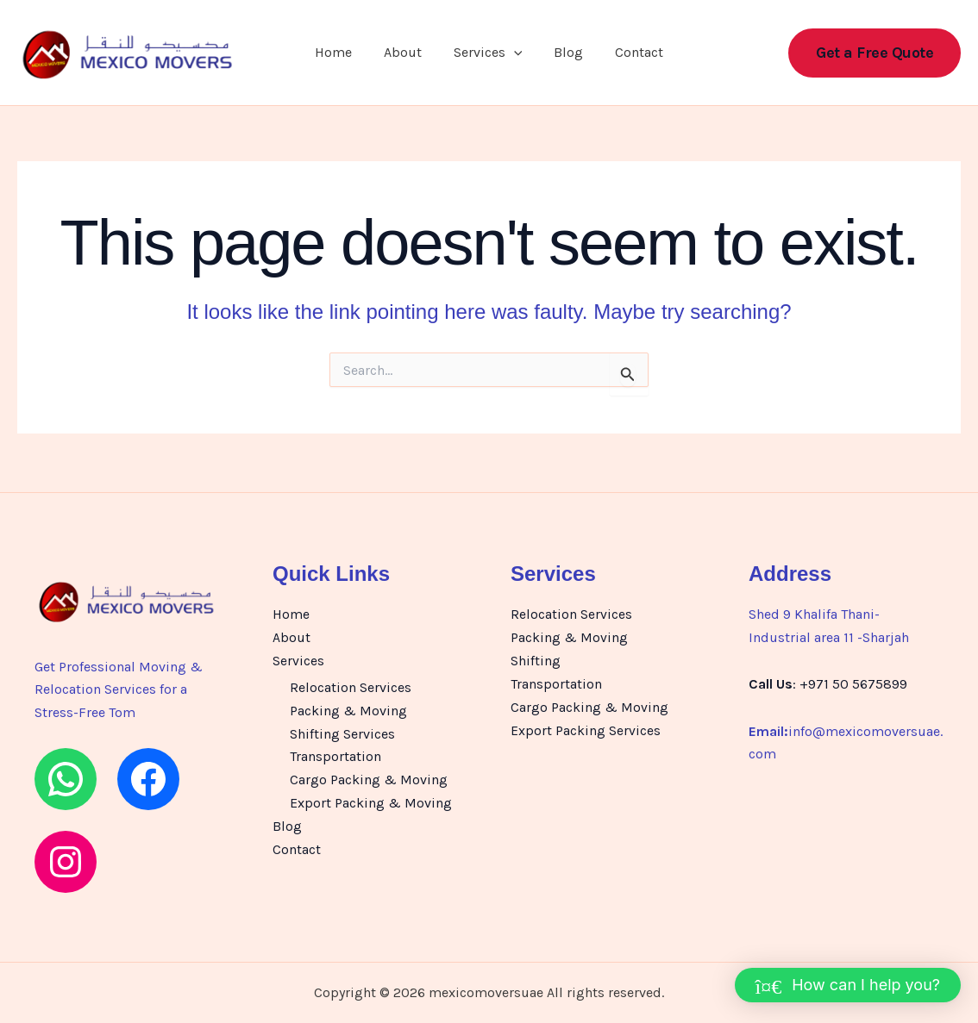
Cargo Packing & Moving (369, 777)
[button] (514, 54)
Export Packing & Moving (371, 800)
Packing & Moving (348, 709)
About (407, 54)
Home (341, 54)
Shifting (536, 660)
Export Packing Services (586, 728)
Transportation (335, 754)
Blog (564, 54)
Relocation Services (350, 686)
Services (488, 54)
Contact (630, 54)
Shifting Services (342, 732)
